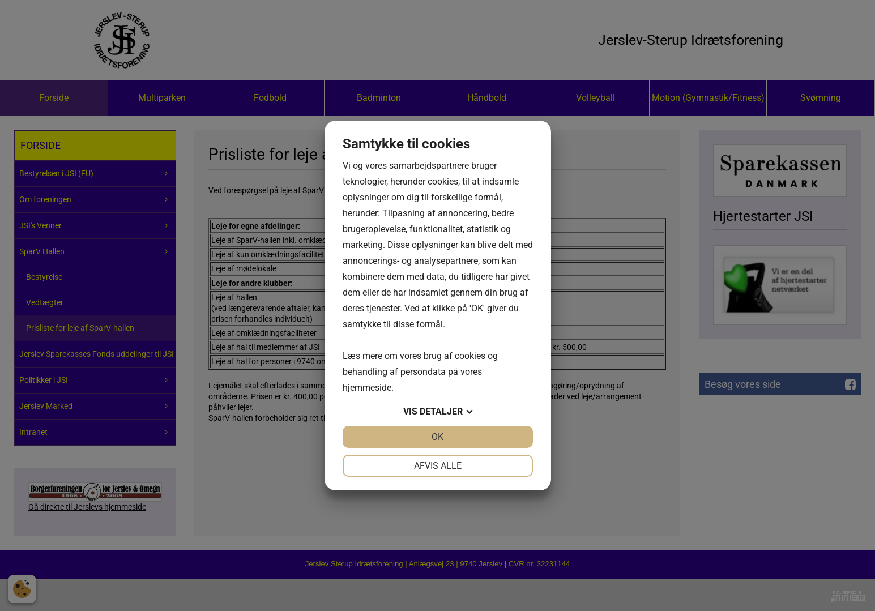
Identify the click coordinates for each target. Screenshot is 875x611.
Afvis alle (438, 465)
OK (437, 436)
